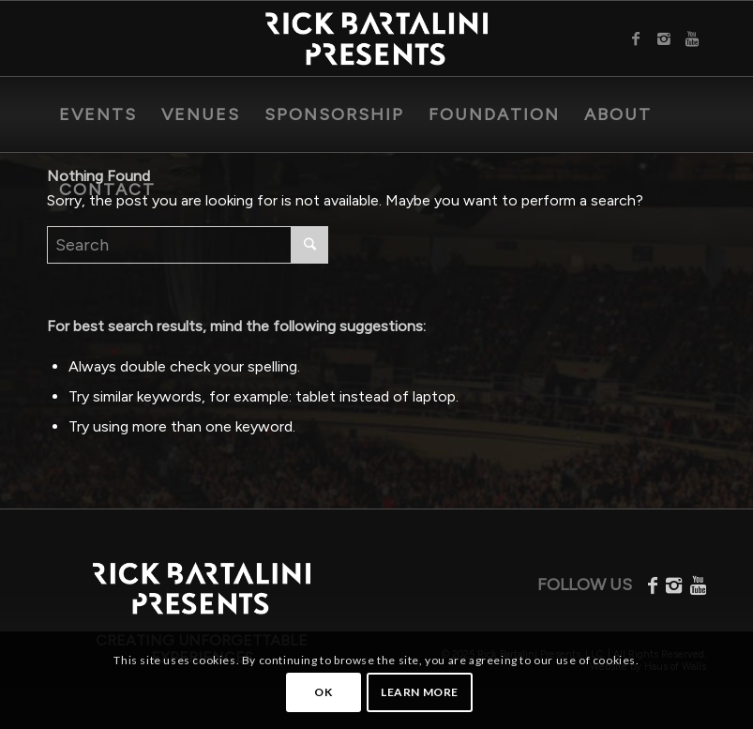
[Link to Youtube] (692, 38)
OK (323, 692)
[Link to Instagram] (664, 38)
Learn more (420, 692)
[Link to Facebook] (636, 38)
